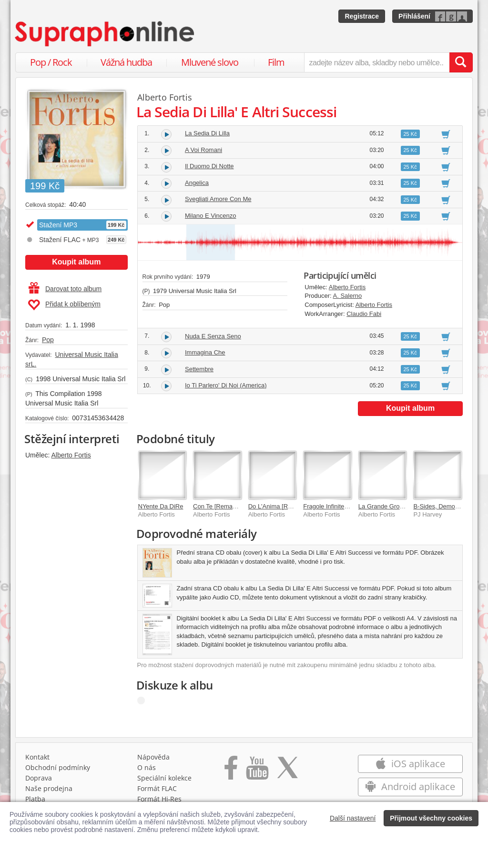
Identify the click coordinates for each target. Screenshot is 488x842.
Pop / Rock (51, 62)
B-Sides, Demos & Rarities (450, 506)
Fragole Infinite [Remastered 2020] (350, 506)
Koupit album (76, 262)
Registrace (362, 16)
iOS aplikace (410, 763)
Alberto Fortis (71, 455)
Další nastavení (353, 818)
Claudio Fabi (363, 313)
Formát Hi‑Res (159, 798)
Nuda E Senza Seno (213, 336)
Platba (35, 798)
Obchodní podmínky (57, 767)
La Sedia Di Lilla (207, 133)
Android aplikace (410, 786)
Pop (48, 340)
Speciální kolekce (164, 777)
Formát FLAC (157, 788)
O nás (146, 767)
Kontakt (37, 756)
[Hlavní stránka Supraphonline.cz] (105, 34)
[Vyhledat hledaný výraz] (461, 62)
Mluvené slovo (209, 62)
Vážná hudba (126, 62)
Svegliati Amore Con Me (218, 199)
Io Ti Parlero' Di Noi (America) (226, 385)
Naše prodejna (48, 788)
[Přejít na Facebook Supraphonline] (231, 771)
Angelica (197, 182)
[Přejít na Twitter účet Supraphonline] (287, 771)
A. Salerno (347, 295)
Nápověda (153, 756)
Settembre (199, 369)
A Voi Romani (203, 149)
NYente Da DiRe (160, 506)
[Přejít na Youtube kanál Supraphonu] (257, 771)
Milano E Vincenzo (210, 215)
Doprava (38, 777)
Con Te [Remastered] (222, 506)
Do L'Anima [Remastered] (283, 506)
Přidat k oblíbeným (64, 305)
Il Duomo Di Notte (209, 166)
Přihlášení (414, 16)
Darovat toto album (65, 289)
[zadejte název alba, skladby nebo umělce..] (376, 62)
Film (276, 62)
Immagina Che (205, 352)
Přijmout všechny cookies (431, 818)
